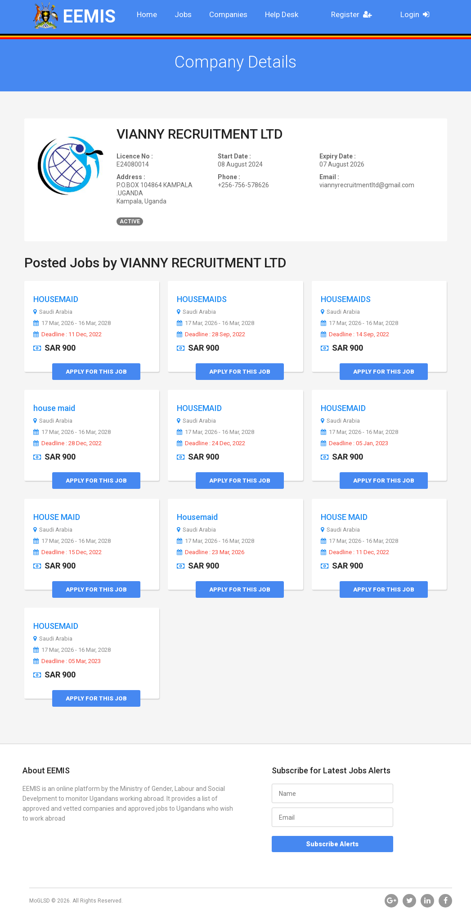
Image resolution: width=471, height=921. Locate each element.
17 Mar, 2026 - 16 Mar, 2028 (72, 323)
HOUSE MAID (56, 517)
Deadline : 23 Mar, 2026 (210, 552)
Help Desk (281, 14)
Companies (228, 14)
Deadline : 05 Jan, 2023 (354, 443)
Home (147, 14)
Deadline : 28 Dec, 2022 (67, 443)
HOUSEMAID (55, 299)
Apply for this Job (96, 371)
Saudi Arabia (52, 312)
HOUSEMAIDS (202, 299)
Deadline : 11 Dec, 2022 (67, 334)
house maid (54, 408)
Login (418, 14)
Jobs (183, 14)
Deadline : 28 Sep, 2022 (211, 334)
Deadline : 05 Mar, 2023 (67, 661)
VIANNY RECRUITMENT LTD (200, 134)
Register (354, 14)
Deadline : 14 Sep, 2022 (355, 334)
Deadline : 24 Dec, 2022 (211, 443)
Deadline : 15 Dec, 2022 (67, 552)
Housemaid (197, 517)
